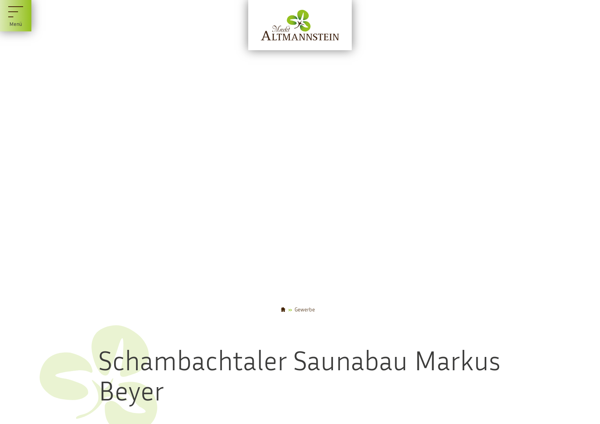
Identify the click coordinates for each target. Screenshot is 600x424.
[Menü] (15, 15)
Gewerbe (305, 309)
